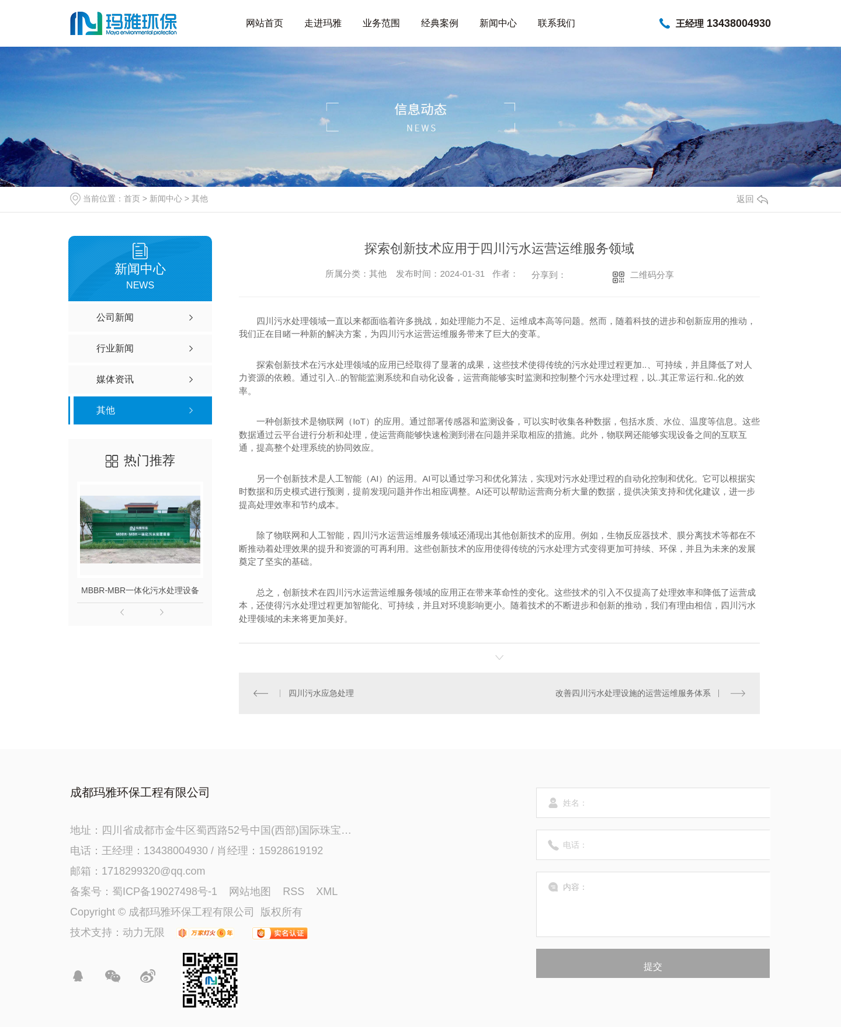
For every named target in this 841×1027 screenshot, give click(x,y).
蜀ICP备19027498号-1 (164, 891)
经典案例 (439, 23)
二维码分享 (652, 275)
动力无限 (144, 932)
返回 (752, 199)
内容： (653, 904)
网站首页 (264, 23)
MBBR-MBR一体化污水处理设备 (140, 590)
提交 (653, 967)
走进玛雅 (323, 23)
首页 (132, 198)
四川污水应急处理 (321, 693)
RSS (293, 891)
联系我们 (556, 23)
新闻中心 (498, 23)
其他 (200, 198)
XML (327, 891)
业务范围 (381, 23)
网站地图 (250, 891)
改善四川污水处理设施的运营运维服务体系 (633, 693)
